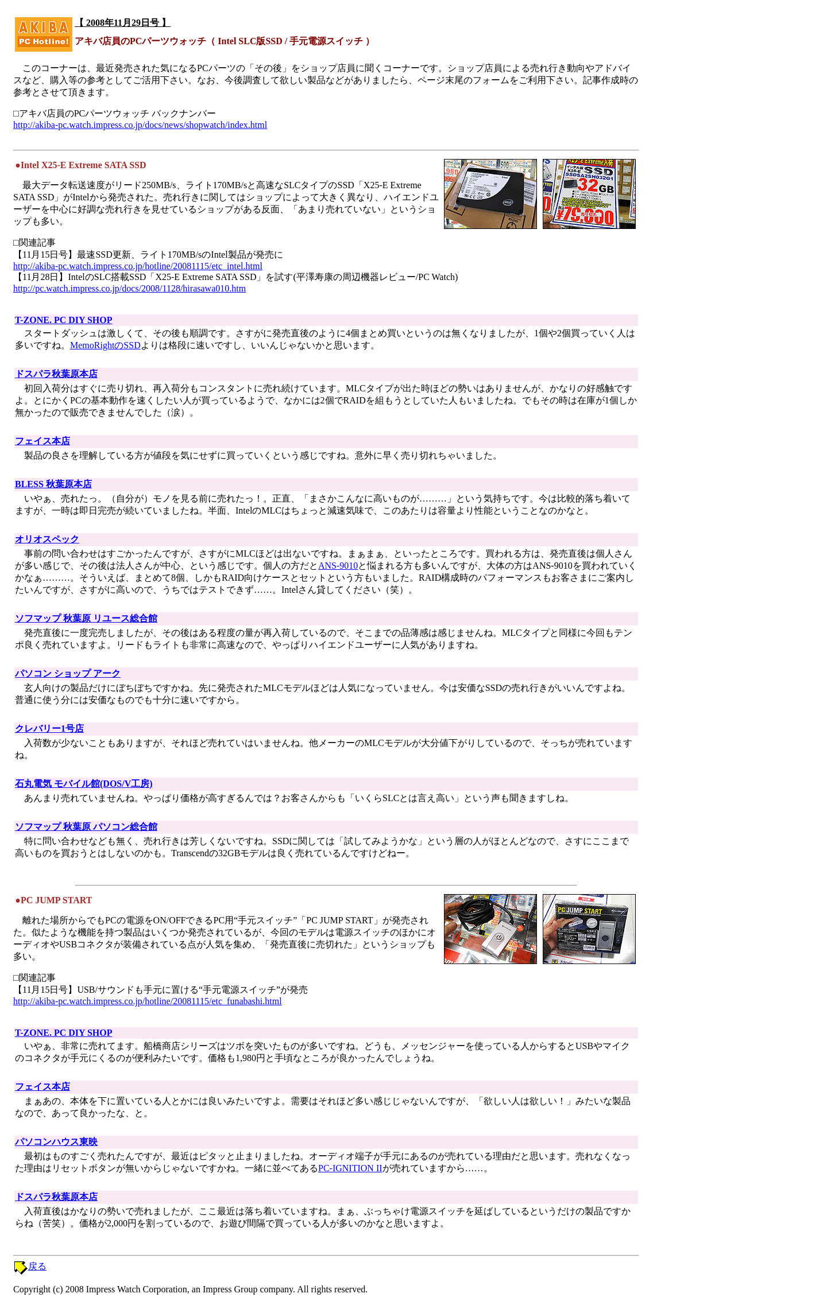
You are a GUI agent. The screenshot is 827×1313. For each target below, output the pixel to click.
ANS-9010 (338, 565)
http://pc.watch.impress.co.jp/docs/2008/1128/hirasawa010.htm (129, 288)
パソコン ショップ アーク (68, 673)
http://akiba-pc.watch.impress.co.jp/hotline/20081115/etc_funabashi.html (147, 1001)
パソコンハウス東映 (56, 1142)
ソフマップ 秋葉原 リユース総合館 (86, 618)
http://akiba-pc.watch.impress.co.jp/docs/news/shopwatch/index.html (140, 125)
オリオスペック (47, 539)
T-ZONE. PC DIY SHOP (64, 320)
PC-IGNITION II (350, 1168)
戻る (37, 1266)
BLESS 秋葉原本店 (53, 484)
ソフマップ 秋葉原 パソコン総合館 (86, 827)
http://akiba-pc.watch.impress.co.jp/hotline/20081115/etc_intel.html (137, 266)
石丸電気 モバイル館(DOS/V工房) (84, 783)
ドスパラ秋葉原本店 (56, 374)
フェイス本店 (42, 441)
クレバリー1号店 (49, 728)
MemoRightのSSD (105, 345)
